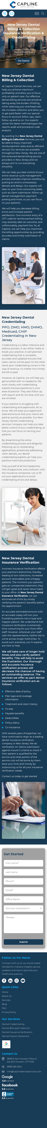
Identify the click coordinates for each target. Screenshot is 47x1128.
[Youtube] (23, 980)
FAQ (4, 1008)
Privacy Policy (9, 1012)
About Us (7, 996)
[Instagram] (16, 980)
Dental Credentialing (13, 1024)
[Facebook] (4, 980)
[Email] (11, 13)
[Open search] (43, 13)
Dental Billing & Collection (16, 1028)
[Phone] (4, 13)
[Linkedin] (10, 980)
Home (5, 992)
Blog (4, 1004)
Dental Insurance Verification (17, 1032)
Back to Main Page (23, 52)
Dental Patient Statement (15, 1036)
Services (6, 1000)
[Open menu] (36, 13)
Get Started (23, 60)
